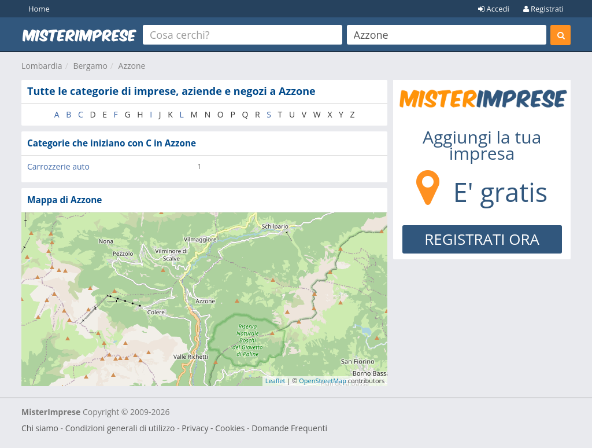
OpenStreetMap (322, 380)
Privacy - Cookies (213, 428)
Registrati (543, 8)
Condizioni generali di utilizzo (120, 428)
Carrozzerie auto (58, 166)
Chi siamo (39, 428)
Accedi (493, 8)
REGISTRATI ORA (481, 239)
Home (39, 8)
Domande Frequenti (289, 428)
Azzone (132, 65)
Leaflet (275, 380)
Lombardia (41, 65)
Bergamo (90, 65)
